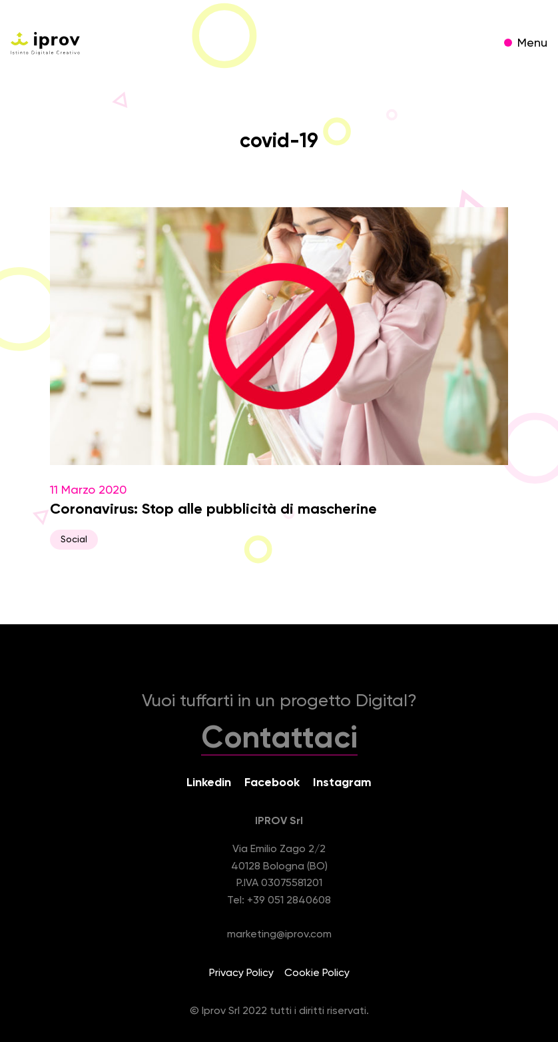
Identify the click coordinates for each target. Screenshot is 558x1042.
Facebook (272, 783)
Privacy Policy (241, 973)
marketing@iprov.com (279, 934)
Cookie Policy (317, 973)
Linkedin (208, 783)
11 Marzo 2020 (279, 378)
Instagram (342, 783)
